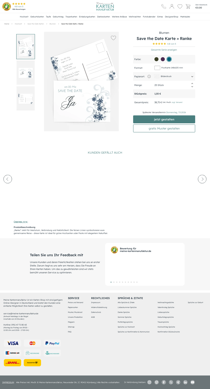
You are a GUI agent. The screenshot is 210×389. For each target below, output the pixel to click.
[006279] (169, 59)
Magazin (71, 322)
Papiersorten (73, 307)
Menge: (138, 85)
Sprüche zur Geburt (195, 302)
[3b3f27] (156, 59)
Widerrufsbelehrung (99, 307)
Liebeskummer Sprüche (127, 307)
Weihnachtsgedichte (166, 302)
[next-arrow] (202, 187)
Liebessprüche (163, 312)
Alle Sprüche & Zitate (126, 302)
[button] (112, 37)
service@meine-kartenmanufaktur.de (20, 313)
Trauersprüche (163, 322)
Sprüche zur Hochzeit (126, 327)
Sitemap (71, 327)
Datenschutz (96, 312)
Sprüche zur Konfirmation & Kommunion (134, 332)
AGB (93, 317)
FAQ (69, 332)
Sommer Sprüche (124, 317)
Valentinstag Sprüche (166, 307)
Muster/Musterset (75, 312)
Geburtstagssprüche (166, 317)
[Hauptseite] (105, 6)
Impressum (95, 302)
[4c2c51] (162, 59)
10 (137, 282)
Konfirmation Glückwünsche (169, 332)
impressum (8, 382)
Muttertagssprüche (125, 322)
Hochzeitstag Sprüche (166, 327)
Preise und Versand (75, 302)
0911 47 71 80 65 (19, 324)
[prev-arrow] (7, 187)
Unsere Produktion (75, 317)
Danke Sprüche (124, 312)
